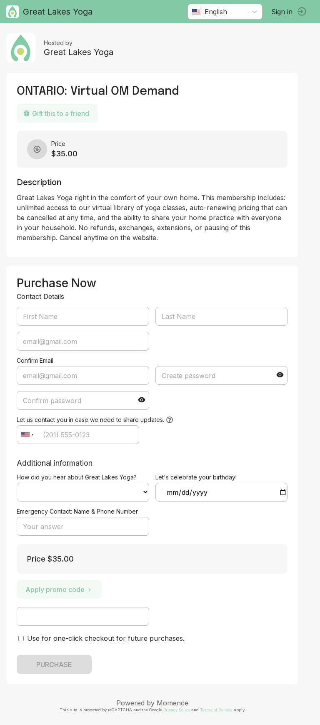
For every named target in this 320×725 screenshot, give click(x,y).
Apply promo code (59, 589)
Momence (172, 703)
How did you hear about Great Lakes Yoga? (77, 477)
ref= (83, 492)
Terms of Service (216, 709)
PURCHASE (54, 664)
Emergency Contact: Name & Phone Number (77, 511)
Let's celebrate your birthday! (196, 477)
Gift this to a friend (56, 113)
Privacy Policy (176, 709)
